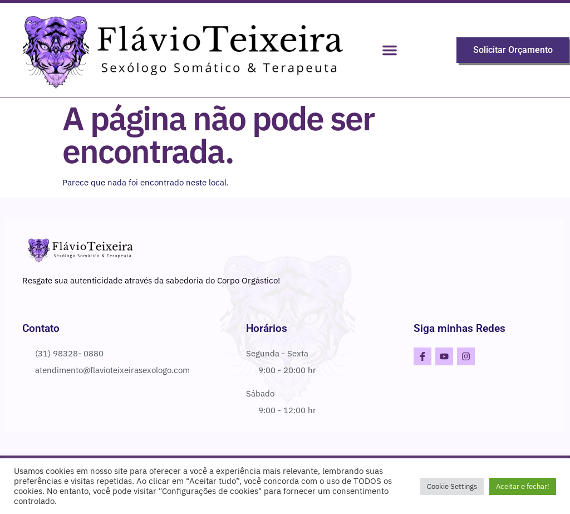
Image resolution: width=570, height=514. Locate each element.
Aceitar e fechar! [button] (522, 486)
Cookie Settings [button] (452, 486)
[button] (389, 50)
